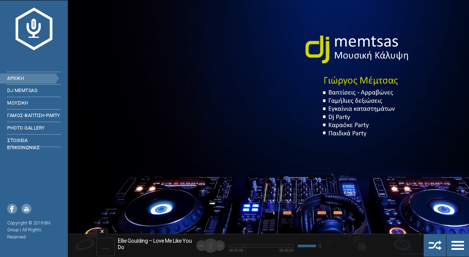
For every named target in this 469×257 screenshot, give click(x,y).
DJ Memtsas (22, 90)
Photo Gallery (26, 128)
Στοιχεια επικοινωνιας (23, 144)
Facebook (12, 209)
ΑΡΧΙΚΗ (15, 78)
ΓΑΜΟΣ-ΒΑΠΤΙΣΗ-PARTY (33, 115)
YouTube (26, 209)
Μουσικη (17, 103)
